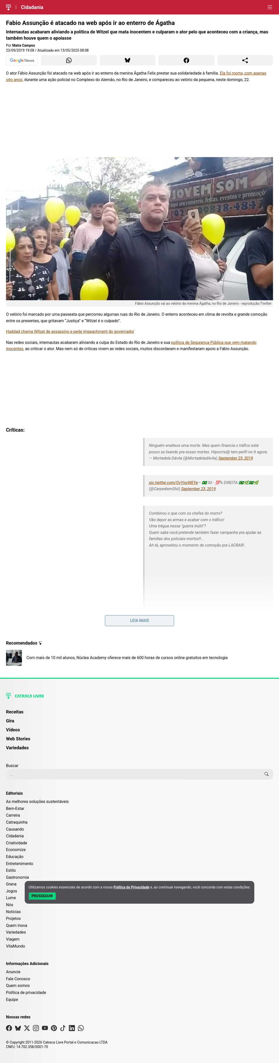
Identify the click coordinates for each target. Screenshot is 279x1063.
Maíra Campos (23, 45)
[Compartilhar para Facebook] (186, 60)
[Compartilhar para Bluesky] (128, 60)
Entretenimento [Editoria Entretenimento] (19, 863)
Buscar (12, 765)
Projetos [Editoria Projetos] (13, 918)
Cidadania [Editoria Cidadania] (15, 836)
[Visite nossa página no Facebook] (9, 1029)
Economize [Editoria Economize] (16, 849)
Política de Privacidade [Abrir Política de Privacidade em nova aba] (131, 887)
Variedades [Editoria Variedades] (16, 932)
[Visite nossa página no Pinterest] (54, 1029)
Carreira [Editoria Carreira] (13, 815)
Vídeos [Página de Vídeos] (13, 729)
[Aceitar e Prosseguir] (42, 895)
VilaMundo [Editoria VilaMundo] (15, 946)
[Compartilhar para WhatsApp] (69, 60)
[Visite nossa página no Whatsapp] (81, 1029)
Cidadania (32, 7)
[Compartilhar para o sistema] (245, 60)
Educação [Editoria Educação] (14, 856)
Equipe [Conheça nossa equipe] (12, 999)
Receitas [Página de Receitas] (14, 711)
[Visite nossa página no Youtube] (45, 1029)
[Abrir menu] (270, 7)
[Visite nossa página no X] (27, 1029)
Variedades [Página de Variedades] (17, 747)
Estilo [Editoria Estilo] (11, 870)
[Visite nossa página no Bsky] (18, 1029)
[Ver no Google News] (22, 60)
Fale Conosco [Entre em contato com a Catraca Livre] (18, 978)
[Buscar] (266, 774)
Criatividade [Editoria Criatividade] (16, 843)
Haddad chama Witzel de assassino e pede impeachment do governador (70, 331)
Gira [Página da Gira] (10, 720)
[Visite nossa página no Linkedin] (72, 1029)
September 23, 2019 (235, 458)
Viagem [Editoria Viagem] (12, 939)
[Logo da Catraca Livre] (8, 7)
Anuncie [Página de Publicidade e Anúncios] (13, 971)
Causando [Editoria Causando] (15, 829)
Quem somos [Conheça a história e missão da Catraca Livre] (18, 985)
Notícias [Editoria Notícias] (13, 911)
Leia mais (139, 620)
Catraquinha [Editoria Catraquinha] (16, 822)
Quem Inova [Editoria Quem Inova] (16, 925)
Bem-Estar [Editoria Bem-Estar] (15, 808)
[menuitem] (139, 714)
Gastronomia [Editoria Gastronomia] (17, 877)
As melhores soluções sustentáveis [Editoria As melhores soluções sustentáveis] (37, 801)
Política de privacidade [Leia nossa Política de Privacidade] (26, 992)
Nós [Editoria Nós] (9, 904)
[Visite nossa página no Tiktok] (63, 1029)
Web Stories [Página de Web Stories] (18, 738)
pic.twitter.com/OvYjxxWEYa (173, 482)
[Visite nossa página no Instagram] (36, 1029)
